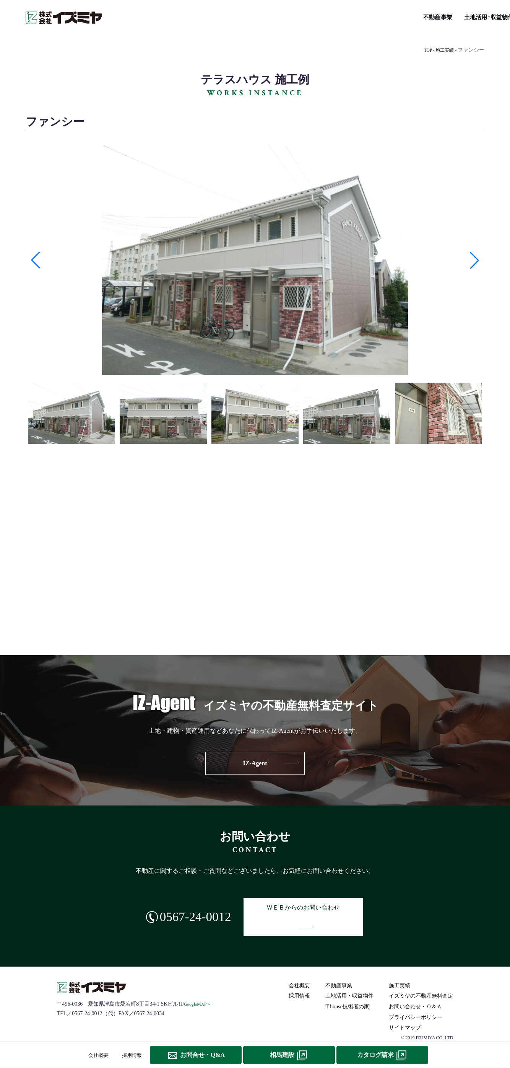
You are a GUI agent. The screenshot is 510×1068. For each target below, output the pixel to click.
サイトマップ (406, 1013)
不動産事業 (135, 16)
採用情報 (300, 981)
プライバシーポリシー (416, 1002)
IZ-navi (255, 613)
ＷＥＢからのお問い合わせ (310, 909)
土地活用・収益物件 (350, 981)
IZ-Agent (255, 763)
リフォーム (388, 16)
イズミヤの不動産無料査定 (446, 16)
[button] (35, 260)
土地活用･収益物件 (183, 16)
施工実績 (228, 16)
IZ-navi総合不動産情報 (278, 16)
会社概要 (300, 970)
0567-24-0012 (183, 909)
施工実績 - (445, 50)
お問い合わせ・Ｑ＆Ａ (416, 992)
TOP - (424, 50)
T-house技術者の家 (341, 16)
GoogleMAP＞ (198, 989)
